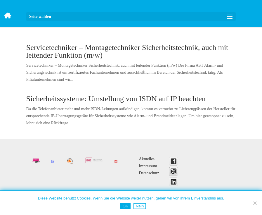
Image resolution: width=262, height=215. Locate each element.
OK (125, 206)
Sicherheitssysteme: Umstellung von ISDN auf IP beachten (116, 98)
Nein (140, 206)
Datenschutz (149, 173)
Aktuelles (147, 159)
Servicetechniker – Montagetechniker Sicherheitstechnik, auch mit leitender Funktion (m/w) (127, 51)
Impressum (148, 166)
